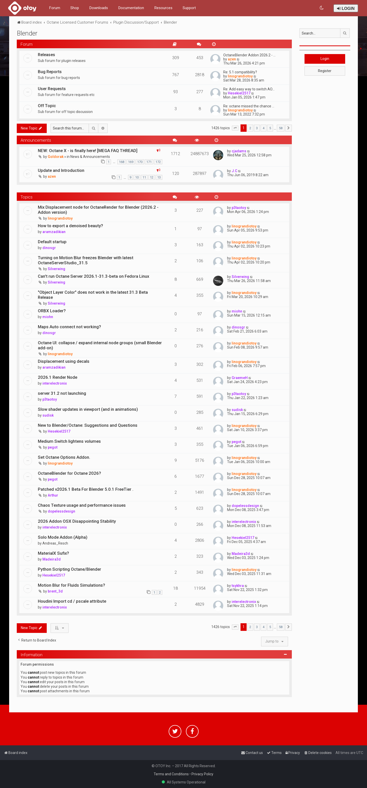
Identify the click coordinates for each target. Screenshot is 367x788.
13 (159, 177)
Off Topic (47, 105)
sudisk (48, 415)
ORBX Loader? (52, 310)
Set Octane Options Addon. (64, 457)
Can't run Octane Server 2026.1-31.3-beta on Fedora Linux (93, 276)
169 (130, 162)
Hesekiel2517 (239, 93)
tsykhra (238, 586)
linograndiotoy (240, 76)
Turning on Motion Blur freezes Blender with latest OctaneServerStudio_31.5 (85, 260)
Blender (27, 33)
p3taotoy (239, 208)
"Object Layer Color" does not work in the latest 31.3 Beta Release (93, 295)
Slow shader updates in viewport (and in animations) (88, 409)
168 (121, 162)
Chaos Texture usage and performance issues (82, 505)
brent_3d (55, 591)
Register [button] (324, 71)
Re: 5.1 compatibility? (240, 72)
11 (144, 177)
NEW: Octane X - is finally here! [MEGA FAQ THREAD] (87, 150)
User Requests (52, 88)
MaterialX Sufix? (53, 553)
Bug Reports (50, 71)
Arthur (53, 495)
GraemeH (240, 378)
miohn (47, 317)
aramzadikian (54, 232)
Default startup (52, 241)
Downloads (98, 8)
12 (151, 177)
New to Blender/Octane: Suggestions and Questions (87, 425)
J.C (234, 171)
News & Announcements (90, 157)
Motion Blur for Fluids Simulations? (71, 585)
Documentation (131, 8)
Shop (74, 8)
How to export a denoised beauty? (70, 225)
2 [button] (250, 128)
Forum (54, 8)
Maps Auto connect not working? (69, 326)
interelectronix (54, 383)
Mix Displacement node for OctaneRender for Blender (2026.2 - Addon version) (98, 210)
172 (158, 162)
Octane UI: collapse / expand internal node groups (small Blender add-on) (100, 345)
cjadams (239, 151)
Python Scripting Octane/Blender (69, 569)
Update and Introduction (61, 170)
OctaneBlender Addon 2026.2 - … (249, 55)
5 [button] (270, 128)
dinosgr (49, 248)
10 (137, 177)
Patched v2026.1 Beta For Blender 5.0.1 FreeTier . (85, 489)
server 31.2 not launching (62, 393)
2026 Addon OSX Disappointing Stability (77, 521)
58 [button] (280, 128)
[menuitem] (322, 8)
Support (189, 8)
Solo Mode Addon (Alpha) (62, 537)
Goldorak (55, 157)
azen (232, 59)
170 (139, 162)
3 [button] (257, 128)
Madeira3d (51, 559)
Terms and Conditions (171, 774)
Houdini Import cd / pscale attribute (72, 601)
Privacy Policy (202, 774)
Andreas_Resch (55, 543)
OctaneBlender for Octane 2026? (69, 473)
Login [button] (325, 59)
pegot (52, 447)
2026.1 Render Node (57, 377)
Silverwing (56, 269)
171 (149, 162)
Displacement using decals (63, 361)
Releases (46, 54)
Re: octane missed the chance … (248, 106)
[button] (235, 128)
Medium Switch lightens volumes (69, 441)
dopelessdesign (61, 511)
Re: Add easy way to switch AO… (249, 89)
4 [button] (263, 128)
